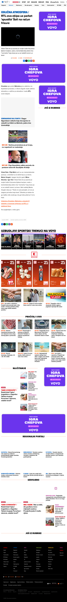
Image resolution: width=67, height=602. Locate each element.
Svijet (4, 552)
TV (24, 559)
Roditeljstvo (38, 566)
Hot (28, 2)
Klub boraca (19, 5)
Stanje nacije (6, 561)
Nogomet (3, 5)
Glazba (25, 554)
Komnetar (50, 557)
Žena (47, 2)
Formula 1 (15, 571)
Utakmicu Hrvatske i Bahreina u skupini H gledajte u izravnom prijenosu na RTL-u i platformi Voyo (15, 203)
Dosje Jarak (5, 564)
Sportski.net (28, 58)
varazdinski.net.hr (46, 591)
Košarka (37, 5)
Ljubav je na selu (27, 561)
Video (61, 550)
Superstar (26, 564)
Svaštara (49, 564)
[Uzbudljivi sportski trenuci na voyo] (28, 231)
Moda (37, 561)
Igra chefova (26, 568)
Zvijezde (25, 550)
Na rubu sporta (28, 5)
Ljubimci (38, 559)
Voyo (25, 571)
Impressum (6, 582)
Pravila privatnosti (39, 582)
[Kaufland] (33, 254)
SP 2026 (59, 5)
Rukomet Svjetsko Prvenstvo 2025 (18, 220)
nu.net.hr (41, 593)
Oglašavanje (13, 582)
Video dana (50, 568)
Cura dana (50, 552)
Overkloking (50, 559)
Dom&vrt (38, 552)
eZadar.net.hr (34, 593)
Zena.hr (9, 591)
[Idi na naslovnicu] (6, 3)
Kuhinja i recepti (39, 554)
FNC (65, 5)
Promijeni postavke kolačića (14, 585)
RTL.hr (4, 591)
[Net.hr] (61, 584)
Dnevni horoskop (51, 554)
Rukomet (11, 5)
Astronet (50, 550)
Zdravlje (37, 568)
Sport (24, 2)
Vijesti (4, 550)
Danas (5, 548)
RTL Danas (5, 557)
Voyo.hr (14, 591)
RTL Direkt (5, 559)
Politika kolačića (29, 582)
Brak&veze (38, 550)
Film (25, 552)
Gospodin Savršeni (27, 566)
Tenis (43, 5)
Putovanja (38, 564)
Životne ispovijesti (39, 571)
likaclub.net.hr (47, 593)
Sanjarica (61, 555)
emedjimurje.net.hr (22, 591)
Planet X (49, 561)
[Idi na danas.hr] (16, 2)
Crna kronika (5, 554)
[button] (2, 235)
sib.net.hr (30, 591)
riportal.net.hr (54, 591)
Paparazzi (26, 557)
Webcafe (41, 2)
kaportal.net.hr (37, 591)
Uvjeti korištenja (21, 582)
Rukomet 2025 (5, 220)
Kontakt (5, 585)
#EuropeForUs (54, 2)
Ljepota (37, 557)
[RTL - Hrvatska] (54, 584)
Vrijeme (5, 566)
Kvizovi (49, 566)
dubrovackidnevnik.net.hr (24, 593)
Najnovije (62, 553)
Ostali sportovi (50, 5)
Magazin (34, 2)
